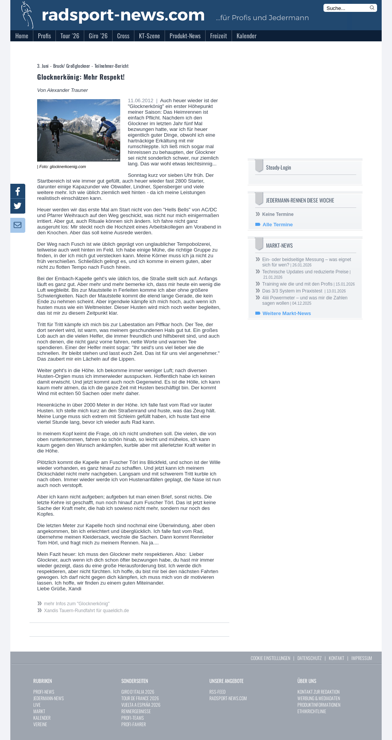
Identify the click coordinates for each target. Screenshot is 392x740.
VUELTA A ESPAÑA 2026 (140, 704)
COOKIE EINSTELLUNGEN (270, 658)
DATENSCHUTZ (309, 658)
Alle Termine (278, 224)
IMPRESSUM (361, 658)
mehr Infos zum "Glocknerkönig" (76, 603)
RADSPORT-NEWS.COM (228, 698)
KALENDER (42, 717)
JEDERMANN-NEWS (48, 698)
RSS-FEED (217, 691)
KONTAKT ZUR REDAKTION (318, 691)
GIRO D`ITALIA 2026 (137, 691)
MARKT (39, 711)
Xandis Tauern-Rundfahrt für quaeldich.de (86, 610)
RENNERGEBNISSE (136, 711)
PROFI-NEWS (43, 691)
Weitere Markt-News (287, 313)
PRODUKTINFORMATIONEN (318, 704)
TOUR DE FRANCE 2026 (140, 698)
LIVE (37, 704)
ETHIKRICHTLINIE (311, 711)
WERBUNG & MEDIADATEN (318, 698)
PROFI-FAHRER (133, 724)
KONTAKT (336, 658)
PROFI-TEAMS (132, 717)
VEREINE (40, 724)
